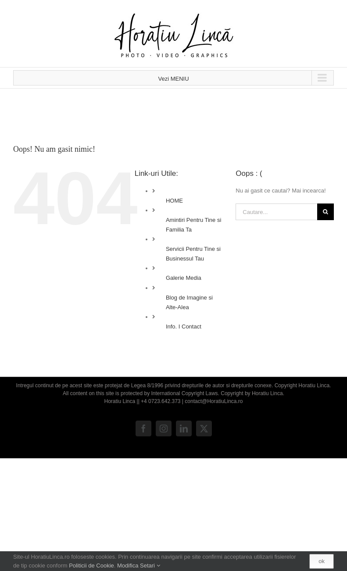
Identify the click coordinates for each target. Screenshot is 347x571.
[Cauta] (325, 211)
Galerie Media (183, 278)
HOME (174, 200)
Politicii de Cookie (91, 565)
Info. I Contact (183, 326)
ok (321, 561)
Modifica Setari (138, 565)
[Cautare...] (276, 211)
